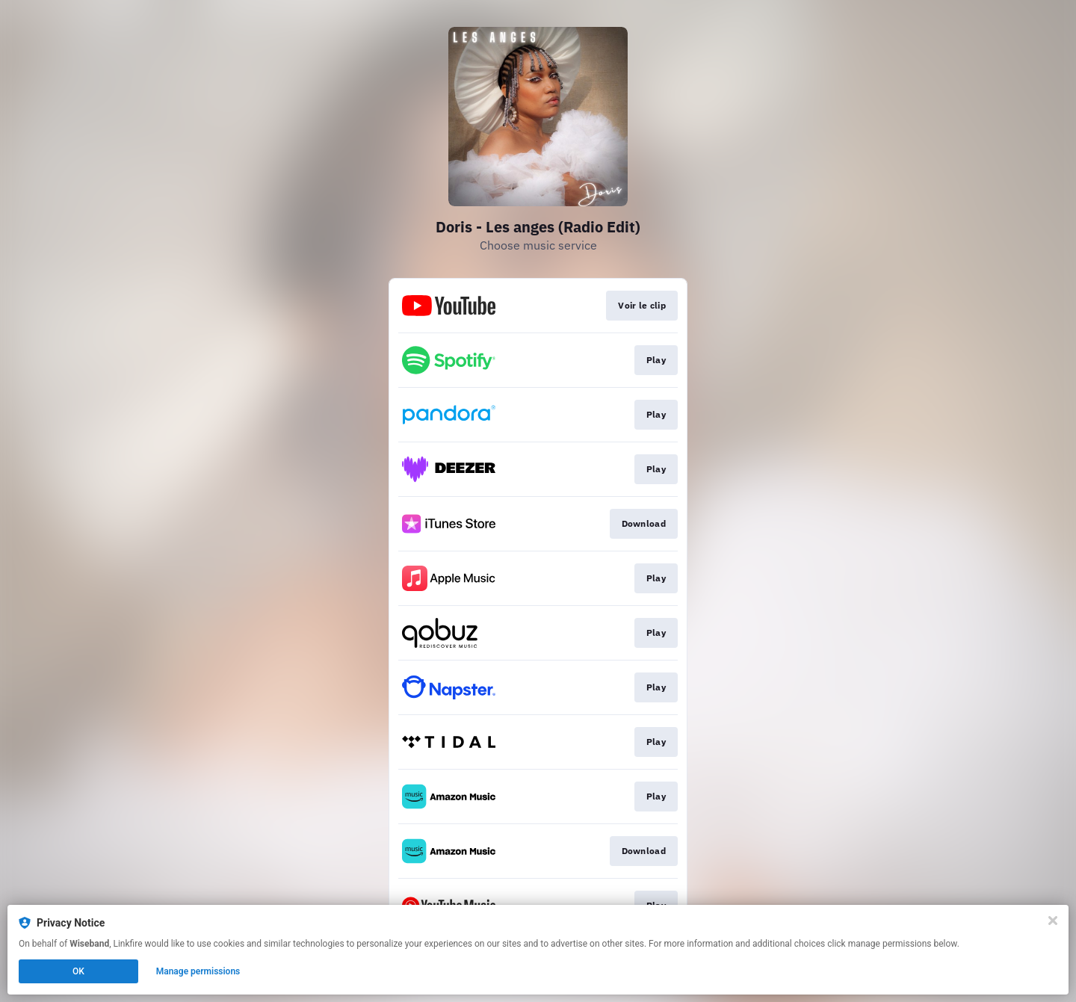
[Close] (1053, 921)
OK (78, 971)
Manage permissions (198, 971)
